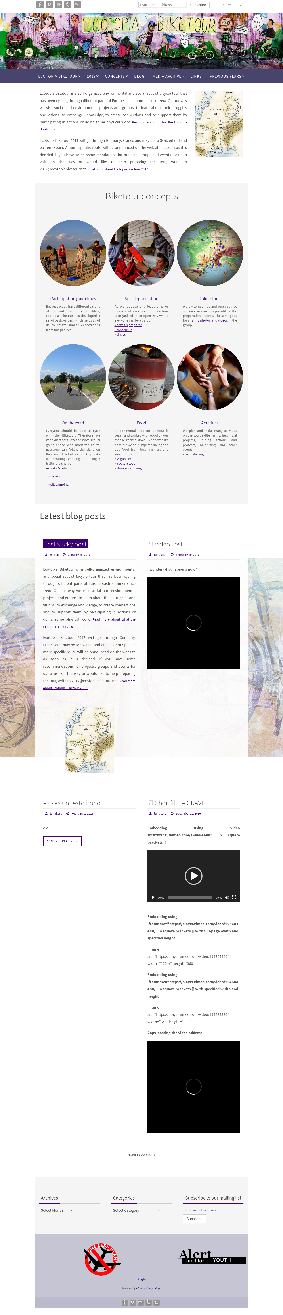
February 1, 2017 (85, 820)
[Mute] (227, 904)
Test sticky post (67, 551)
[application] (193, 883)
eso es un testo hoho (74, 810)
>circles (122, 339)
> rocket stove (127, 472)
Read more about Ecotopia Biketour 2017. (122, 168)
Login (141, 1286)
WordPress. (155, 1295)
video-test (170, 551)
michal (55, 562)
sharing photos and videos (205, 325)
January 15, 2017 (81, 562)
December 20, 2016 (192, 820)
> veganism (125, 467)
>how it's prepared (131, 330)
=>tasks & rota (59, 476)
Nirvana (140, 1295)
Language (228, 4)
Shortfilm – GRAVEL (184, 810)
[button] (194, 883)
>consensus (126, 334)
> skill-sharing (195, 458)
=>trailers (56, 484)
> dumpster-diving (130, 476)
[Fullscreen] (234, 904)
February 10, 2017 (191, 562)
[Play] (153, 904)
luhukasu (161, 562)
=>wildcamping (60, 493)
